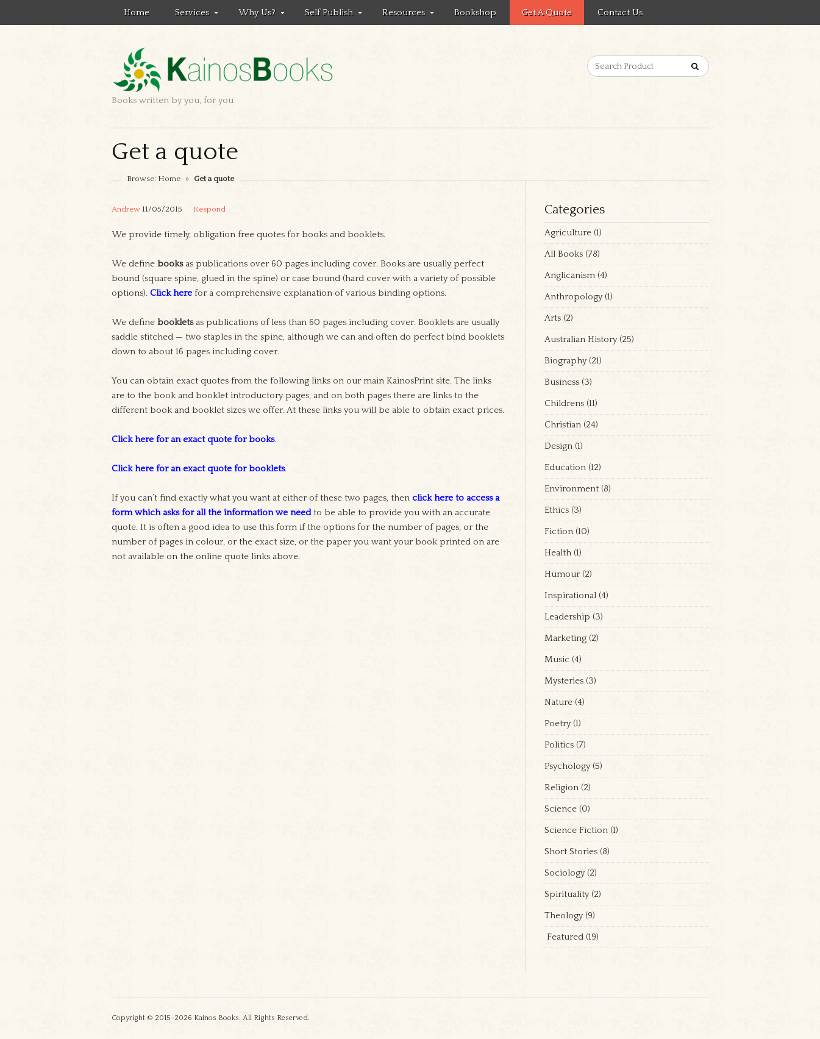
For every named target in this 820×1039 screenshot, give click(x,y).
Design (558, 446)
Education (565, 467)
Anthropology (573, 296)
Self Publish (327, 14)
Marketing (565, 638)
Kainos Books (216, 1018)
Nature (558, 702)
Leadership (567, 617)
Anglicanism (569, 275)
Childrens (564, 403)
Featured (563, 937)
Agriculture (567, 232)
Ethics (556, 510)
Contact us (620, 12)
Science (560, 809)
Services (190, 14)
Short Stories (570, 851)
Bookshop (475, 12)
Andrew (126, 209)
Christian (562, 425)
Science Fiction (576, 830)
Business (561, 382)
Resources (401, 14)
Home (136, 12)
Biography (565, 360)
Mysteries (563, 681)
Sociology (564, 873)
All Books (563, 254)
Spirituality (566, 894)
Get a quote (547, 12)
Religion (561, 787)
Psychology (567, 766)
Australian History (580, 339)
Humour (562, 574)
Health (557, 553)
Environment (571, 489)
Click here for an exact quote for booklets (198, 468)
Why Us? (255, 14)
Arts (552, 318)
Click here (171, 293)
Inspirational (570, 595)
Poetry (557, 723)
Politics (559, 745)
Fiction (558, 531)
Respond (209, 209)
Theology (563, 915)
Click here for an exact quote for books (193, 439)
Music (556, 659)
